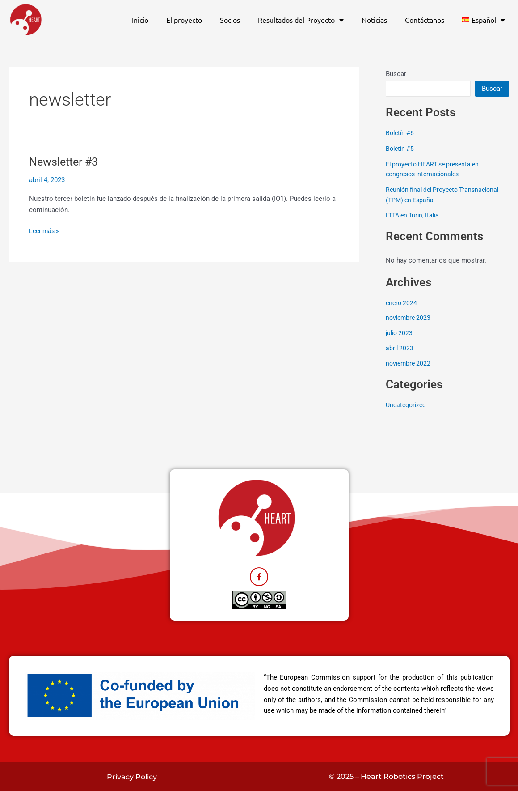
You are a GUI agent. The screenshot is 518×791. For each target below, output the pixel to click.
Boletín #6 (402, 133)
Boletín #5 (402, 149)
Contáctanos (424, 19)
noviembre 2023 (409, 317)
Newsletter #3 (65, 161)
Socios (230, 19)
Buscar (396, 74)
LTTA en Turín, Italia (416, 215)
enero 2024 (402, 302)
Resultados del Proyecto (301, 20)
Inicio (140, 19)
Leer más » (45, 230)
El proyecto (184, 19)
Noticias (374, 19)
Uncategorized (407, 404)
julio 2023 (400, 332)
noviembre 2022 (409, 362)
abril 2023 (400, 348)
